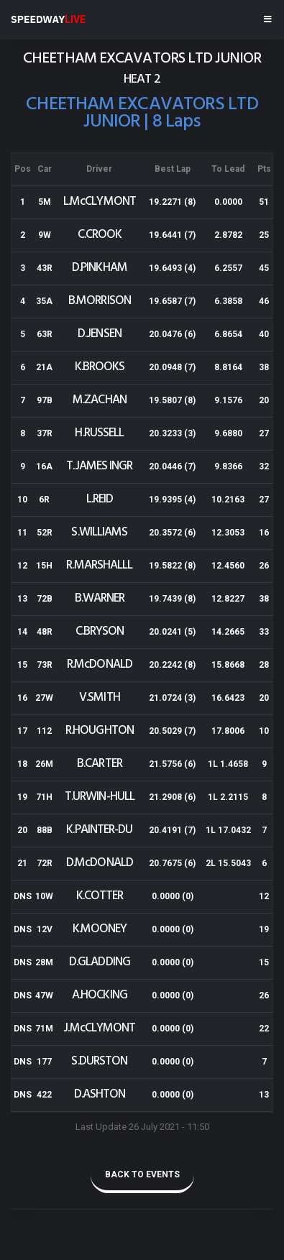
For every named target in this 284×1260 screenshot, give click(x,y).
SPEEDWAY (48, 19)
